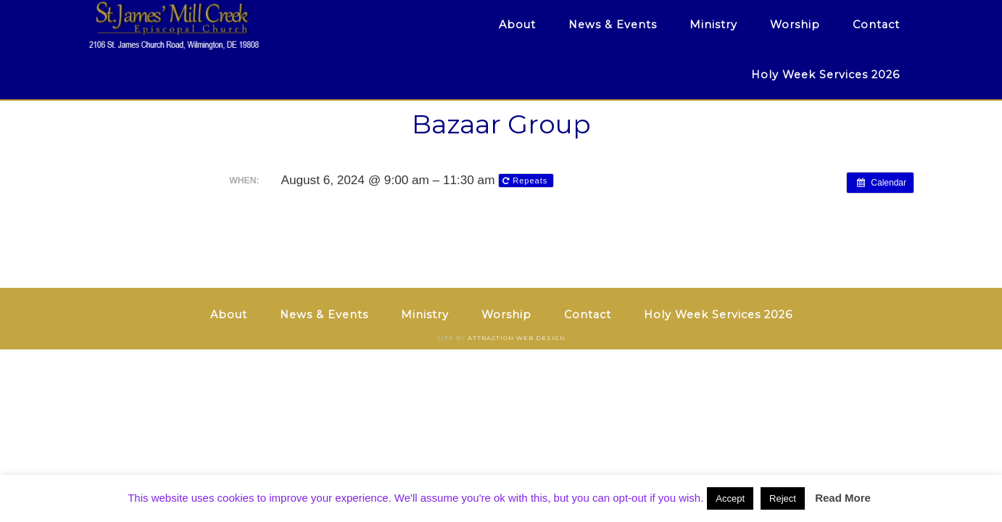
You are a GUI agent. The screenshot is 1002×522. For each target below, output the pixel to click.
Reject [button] (782, 498)
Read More (843, 498)
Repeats (526, 180)
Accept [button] (730, 498)
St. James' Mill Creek (218, 25)
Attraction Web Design (517, 337)
